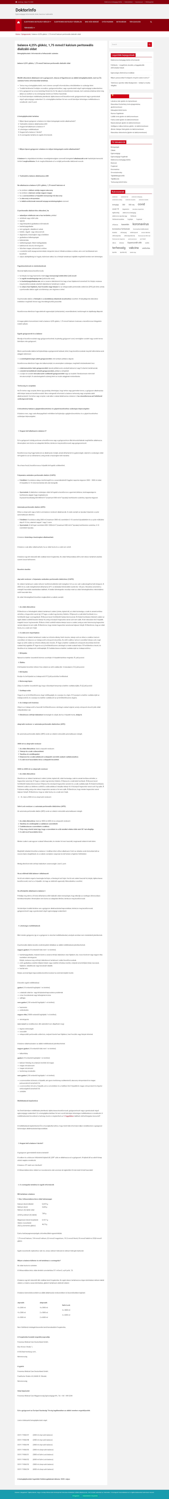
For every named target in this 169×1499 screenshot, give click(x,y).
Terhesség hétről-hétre (119, 182)
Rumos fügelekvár (117, 113)
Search (150, 44)
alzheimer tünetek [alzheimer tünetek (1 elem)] (143, 199)
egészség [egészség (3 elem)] (115, 213)
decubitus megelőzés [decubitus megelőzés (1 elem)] (138, 209)
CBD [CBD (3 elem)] (123, 205)
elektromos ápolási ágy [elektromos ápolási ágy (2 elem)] (119, 216)
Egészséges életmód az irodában (122, 73)
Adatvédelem (128, 2)
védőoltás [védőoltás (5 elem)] (146, 248)
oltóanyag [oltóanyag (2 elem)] (123, 232)
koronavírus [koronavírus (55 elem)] (141, 224)
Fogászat (114, 166)
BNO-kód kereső (92, 22)
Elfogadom (75, 1496)
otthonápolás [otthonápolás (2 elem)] (116, 236)
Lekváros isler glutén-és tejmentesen (124, 101)
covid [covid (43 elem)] (141, 204)
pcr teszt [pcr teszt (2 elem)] (143, 239)
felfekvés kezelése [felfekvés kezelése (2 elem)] (118, 219)
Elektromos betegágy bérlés (113, 2)
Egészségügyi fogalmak (119, 157)
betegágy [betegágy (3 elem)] (115, 205)
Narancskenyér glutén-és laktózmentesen (125, 123)
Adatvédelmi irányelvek (90, 1496)
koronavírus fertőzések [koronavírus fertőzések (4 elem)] (121, 229)
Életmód (114, 163)
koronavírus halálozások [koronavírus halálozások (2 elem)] (141, 229)
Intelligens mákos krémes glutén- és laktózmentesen (129, 126)
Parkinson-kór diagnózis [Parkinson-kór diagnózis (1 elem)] (118, 239)
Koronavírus (115, 169)
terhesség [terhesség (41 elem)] (118, 248)
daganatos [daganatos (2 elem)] (125, 209)
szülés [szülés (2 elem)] (147, 243)
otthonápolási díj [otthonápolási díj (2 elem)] (129, 236)
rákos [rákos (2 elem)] (114, 243)
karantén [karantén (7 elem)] (125, 224)
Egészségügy (115, 153)
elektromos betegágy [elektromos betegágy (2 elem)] (129, 213)
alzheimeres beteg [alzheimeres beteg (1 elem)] (117, 199)
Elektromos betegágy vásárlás (68, 22)
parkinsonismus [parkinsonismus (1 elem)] (132, 239)
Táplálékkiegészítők (117, 176)
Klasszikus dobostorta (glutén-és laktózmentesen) (129, 132)
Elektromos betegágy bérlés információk (125, 60)
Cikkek (113, 150)
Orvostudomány (116, 172)
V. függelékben (69, 1116)
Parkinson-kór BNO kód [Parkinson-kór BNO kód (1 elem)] (144, 236)
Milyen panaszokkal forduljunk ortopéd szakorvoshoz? (130, 78)
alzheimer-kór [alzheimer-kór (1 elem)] (124, 197)
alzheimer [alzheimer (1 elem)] (115, 197)
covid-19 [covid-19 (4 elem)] (115, 209)
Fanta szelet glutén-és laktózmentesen (124, 120)
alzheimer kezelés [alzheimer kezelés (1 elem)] (130, 199)
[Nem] (166, 1494)
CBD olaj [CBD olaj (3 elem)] (131, 205)
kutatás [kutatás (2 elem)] (114, 232)
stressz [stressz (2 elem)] (121, 243)
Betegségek (121, 22)
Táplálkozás (135, 22)
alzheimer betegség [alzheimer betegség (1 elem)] (137, 197)
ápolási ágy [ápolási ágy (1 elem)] (133, 252)
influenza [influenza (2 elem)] (115, 224)
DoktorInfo (26, 10)
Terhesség (28, 28)
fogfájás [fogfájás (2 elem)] (130, 219)
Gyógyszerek (107, 22)
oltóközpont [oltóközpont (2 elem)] (134, 232)
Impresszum (139, 2)
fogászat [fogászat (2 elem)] (139, 219)
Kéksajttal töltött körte (119, 110)
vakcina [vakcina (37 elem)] (134, 248)
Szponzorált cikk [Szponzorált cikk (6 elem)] (134, 243)
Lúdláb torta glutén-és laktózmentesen (124, 117)
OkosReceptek (121, 96)
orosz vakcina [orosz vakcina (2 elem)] (145, 232)
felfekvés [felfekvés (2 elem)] (133, 216)
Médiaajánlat (149, 2)
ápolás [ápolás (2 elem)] (114, 252)
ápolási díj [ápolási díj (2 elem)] (123, 252)
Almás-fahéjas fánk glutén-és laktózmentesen (127, 129)
